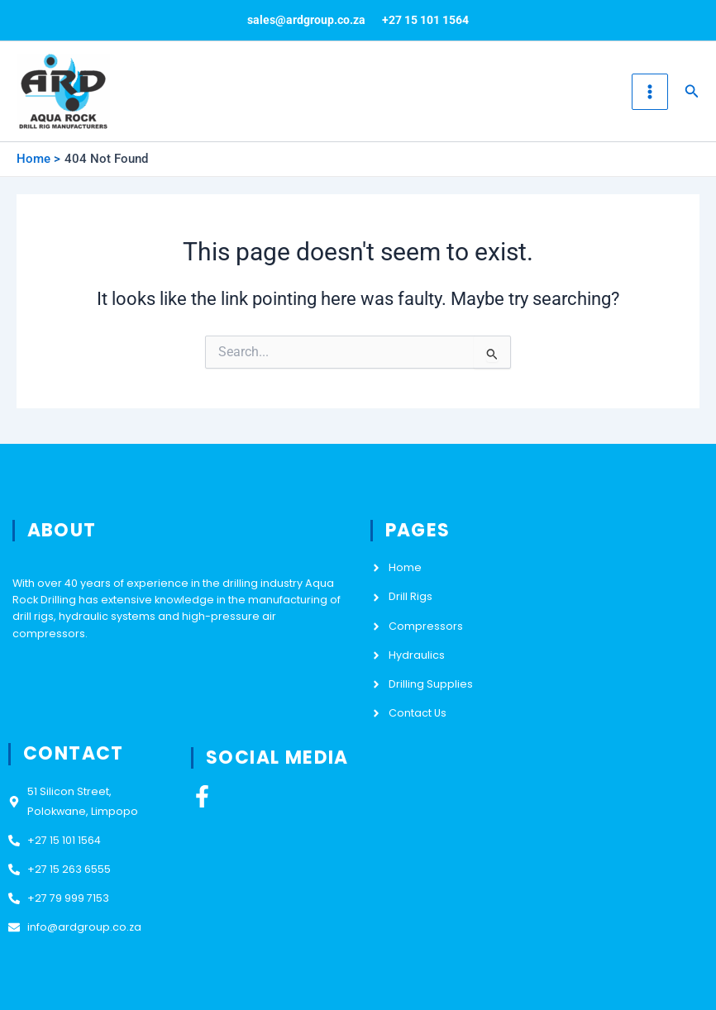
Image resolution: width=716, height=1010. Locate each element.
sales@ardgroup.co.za (306, 19)
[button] (692, 91)
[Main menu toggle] (650, 92)
